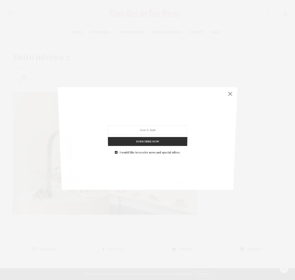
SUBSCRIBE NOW (147, 138)
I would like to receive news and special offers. (149, 147)
